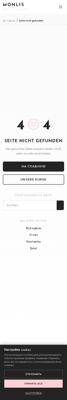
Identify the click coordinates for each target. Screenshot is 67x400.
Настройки (33, 393)
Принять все (33, 383)
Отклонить (33, 374)
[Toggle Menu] (60, 6)
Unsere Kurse (33, 179)
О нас (33, 234)
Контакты (33, 241)
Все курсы (33, 228)
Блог (33, 248)
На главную (33, 166)
